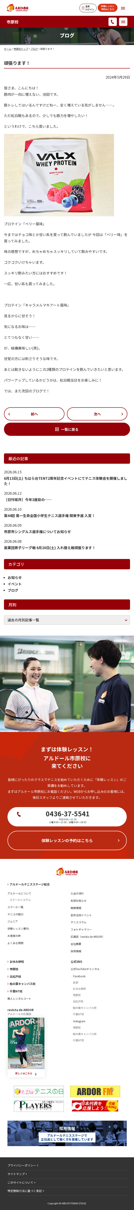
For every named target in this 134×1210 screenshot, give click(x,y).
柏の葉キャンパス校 (22, 984)
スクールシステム (20, 900)
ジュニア (12, 921)
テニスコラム (78, 922)
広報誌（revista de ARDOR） (88, 936)
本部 (75, 982)
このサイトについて (20, 1182)
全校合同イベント (81, 915)
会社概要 (76, 944)
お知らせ (15, 577)
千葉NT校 (16, 991)
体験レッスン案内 (18, 928)
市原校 (12, 22)
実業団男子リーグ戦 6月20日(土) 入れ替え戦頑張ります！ (49, 547)
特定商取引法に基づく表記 (24, 1191)
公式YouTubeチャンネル (85, 969)
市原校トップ (21, 48)
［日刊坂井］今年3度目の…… (28, 499)
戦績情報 (76, 908)
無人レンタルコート (19, 998)
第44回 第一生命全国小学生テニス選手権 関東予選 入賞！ (49, 515)
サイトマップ (16, 1174)
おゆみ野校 (17, 961)
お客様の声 (14, 936)
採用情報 (76, 951)
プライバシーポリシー (21, 1165)
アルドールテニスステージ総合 (30, 884)
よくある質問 (15, 943)
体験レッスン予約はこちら (107, 7)
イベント (15, 583)
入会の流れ (77, 893)
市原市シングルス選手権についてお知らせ (37, 531)
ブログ (34, 48)
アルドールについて (19, 893)
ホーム (7, 48)
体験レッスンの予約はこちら (67, 840)
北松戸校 (15, 976)
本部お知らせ (78, 900)
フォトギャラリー (81, 929)
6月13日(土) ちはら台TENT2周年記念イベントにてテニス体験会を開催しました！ (65, 481)
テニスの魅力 (15, 914)
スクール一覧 (15, 907)
